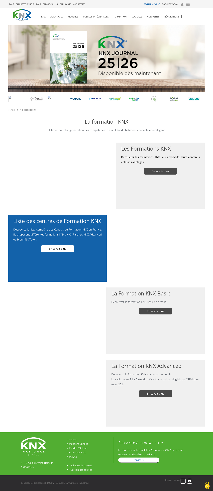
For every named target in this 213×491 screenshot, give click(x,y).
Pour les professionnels (21, 4)
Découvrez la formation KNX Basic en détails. (139, 302)
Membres (73, 16)
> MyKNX (72, 456)
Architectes (79, 4)
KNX (43, 16)
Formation (120, 16)
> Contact (72, 439)
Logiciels (136, 16)
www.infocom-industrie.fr (77, 483)
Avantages (56, 16)
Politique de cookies (81, 465)
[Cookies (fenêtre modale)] (207, 485)
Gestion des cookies (81, 469)
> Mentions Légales (77, 443)
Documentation (170, 4)
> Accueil (13, 110)
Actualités (153, 16)
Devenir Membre (152, 4)
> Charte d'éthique (77, 448)
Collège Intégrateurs (96, 16)
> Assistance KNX (76, 452)
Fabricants (65, 4)
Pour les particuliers (47, 4)
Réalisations (171, 16)
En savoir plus (155, 311)
